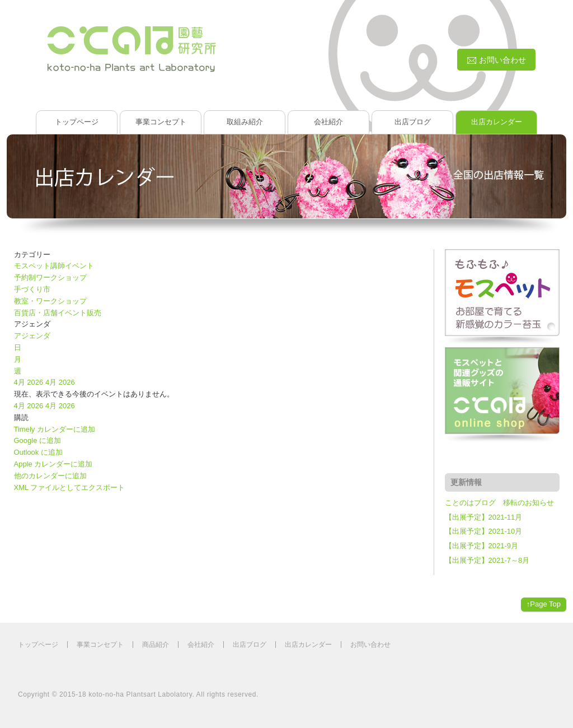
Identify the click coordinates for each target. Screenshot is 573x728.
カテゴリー (32, 254)
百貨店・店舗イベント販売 (57, 313)
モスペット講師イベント (54, 266)
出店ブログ (412, 122)
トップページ (76, 122)
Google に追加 (38, 440)
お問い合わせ (370, 644)
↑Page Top (544, 604)
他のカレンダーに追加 (50, 476)
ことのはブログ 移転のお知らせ (499, 502)
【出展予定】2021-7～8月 (487, 560)
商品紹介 (155, 644)
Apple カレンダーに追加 (53, 464)
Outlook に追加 (38, 452)
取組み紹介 (245, 122)
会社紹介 (328, 122)
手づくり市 (32, 289)
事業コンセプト (160, 122)
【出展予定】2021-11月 (484, 517)
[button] (21, 417)
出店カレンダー (496, 122)
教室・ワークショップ (50, 301)
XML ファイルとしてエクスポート (69, 487)
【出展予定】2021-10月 (484, 531)
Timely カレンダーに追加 (54, 429)
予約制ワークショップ (50, 277)
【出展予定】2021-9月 (481, 546)
